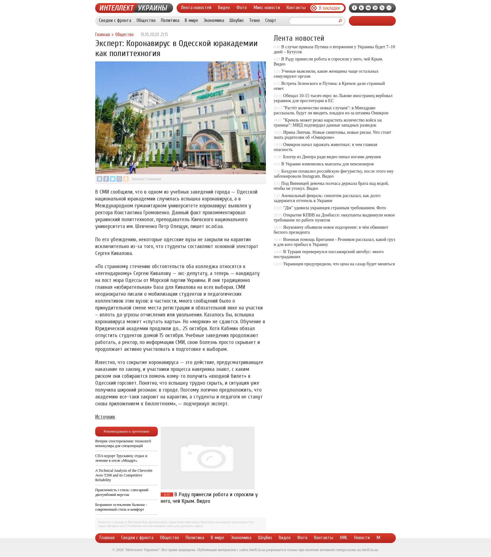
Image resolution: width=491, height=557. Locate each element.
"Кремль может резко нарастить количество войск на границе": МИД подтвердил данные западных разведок (328, 123)
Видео (224, 7)
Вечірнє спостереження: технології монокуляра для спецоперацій (123, 443)
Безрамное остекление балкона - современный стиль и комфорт (121, 507)
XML (344, 537)
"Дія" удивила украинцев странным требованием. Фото (334, 208)
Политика (170, 20)
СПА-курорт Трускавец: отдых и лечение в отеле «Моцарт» (121, 458)
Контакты (296, 7)
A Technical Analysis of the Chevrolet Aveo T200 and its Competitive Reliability (123, 475)
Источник (105, 417)
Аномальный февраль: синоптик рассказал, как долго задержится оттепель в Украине (327, 198)
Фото (241, 7)
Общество (146, 20)
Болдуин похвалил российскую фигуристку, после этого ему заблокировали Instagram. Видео (334, 174)
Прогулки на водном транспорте (224, 522)
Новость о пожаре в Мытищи (119, 522)
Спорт (271, 20)
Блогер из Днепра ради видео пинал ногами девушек (332, 156)
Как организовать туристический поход (171, 522)
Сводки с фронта (115, 20)
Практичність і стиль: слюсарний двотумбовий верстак (121, 492)
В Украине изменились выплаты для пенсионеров (327, 164)
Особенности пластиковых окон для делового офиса (165, 526)
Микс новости (266, 7)
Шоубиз (237, 20)
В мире (191, 20)
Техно (254, 20)
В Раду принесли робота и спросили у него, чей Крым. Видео (209, 497)
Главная (102, 34)
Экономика (214, 20)
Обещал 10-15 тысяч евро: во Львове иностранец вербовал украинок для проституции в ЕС (333, 98)
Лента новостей (196, 7)
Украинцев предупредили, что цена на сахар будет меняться (339, 264)
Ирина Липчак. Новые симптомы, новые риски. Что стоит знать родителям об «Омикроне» (332, 135)
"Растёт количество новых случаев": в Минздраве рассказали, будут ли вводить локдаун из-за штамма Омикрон (331, 110)
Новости (362, 537)
